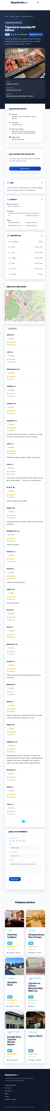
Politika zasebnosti (10, 1085)
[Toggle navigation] (38, 2)
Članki (6, 1093)
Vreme (7, 1096)
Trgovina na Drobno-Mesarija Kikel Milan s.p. (35, 987)
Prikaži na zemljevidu (18, 139)
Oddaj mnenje (15, 879)
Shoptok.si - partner (11, 1099)
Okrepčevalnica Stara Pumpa (36, 935)
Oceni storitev (13, 838)
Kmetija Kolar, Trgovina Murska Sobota (14, 1041)
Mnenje (11, 860)
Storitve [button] (12, 199)
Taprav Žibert (35, 1036)
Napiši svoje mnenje (36, 34)
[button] (25, 304)
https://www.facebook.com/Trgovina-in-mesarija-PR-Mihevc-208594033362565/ (24, 132)
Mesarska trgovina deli (14, 90)
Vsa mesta (8, 1088)
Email (10, 844)
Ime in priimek (13, 852)
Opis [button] (10, 183)
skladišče (11, 978)
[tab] (25, 182)
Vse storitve (8, 1091)
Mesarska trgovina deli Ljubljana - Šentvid (20, 96)
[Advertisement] (25, 8)
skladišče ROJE (12, 983)
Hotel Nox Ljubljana (12, 935)
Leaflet (43, 320)
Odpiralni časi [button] (14, 235)
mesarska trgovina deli (35, 978)
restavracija (33, 1032)
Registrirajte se (25, 168)
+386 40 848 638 (17, 125)
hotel (9, 930)
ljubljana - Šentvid (12, 84)
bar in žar (32, 930)
